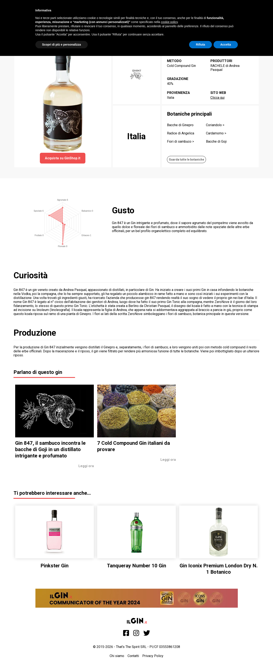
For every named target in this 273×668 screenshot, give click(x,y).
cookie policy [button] (169, 22)
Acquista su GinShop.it (62, 158)
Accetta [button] (225, 44)
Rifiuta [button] (200, 44)
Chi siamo (117, 656)
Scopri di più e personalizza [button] (61, 44)
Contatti (133, 656)
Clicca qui (217, 98)
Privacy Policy (152, 656)
